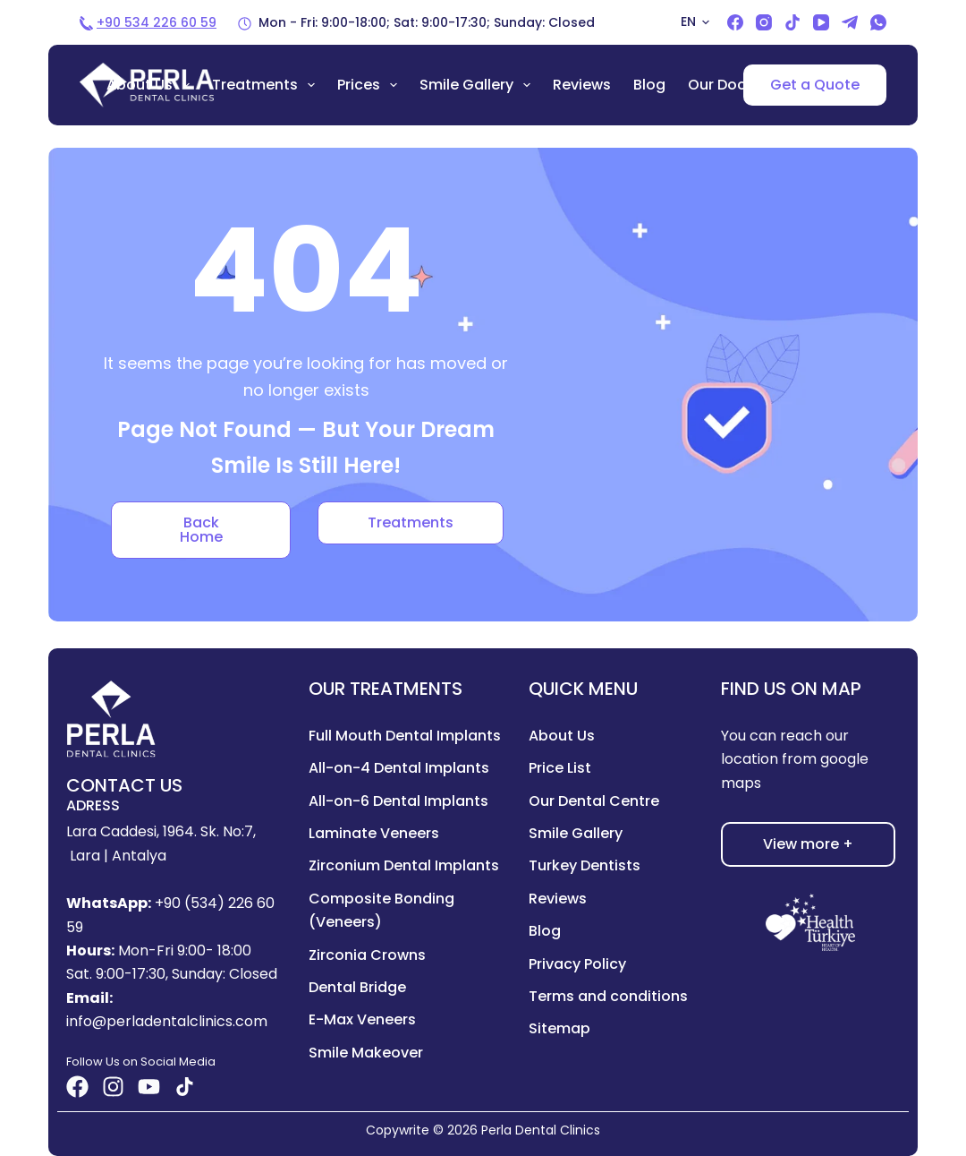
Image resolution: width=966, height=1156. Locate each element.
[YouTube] (821, 22)
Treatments (267, 85)
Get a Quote (815, 84)
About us (151, 85)
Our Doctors (731, 84)
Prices (370, 85)
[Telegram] (850, 22)
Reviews (582, 84)
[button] (695, 22)
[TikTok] (792, 22)
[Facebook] (735, 22)
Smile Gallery (478, 85)
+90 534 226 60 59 (156, 22)
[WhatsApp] (878, 22)
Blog (649, 84)
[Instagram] (764, 22)
